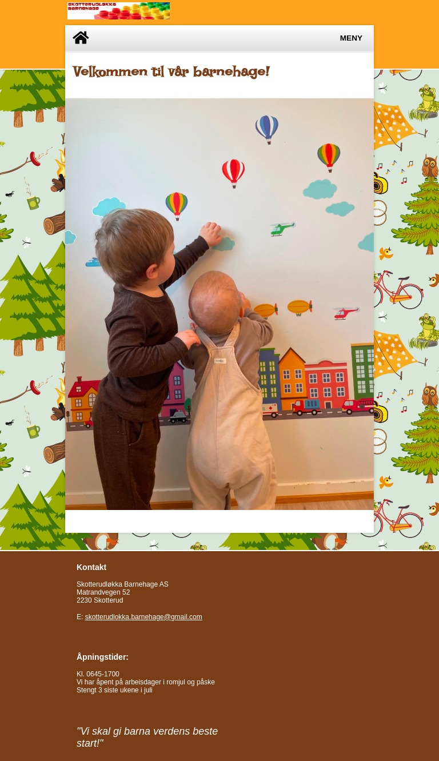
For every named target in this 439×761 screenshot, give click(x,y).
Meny (351, 38)
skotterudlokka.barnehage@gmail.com (143, 617)
